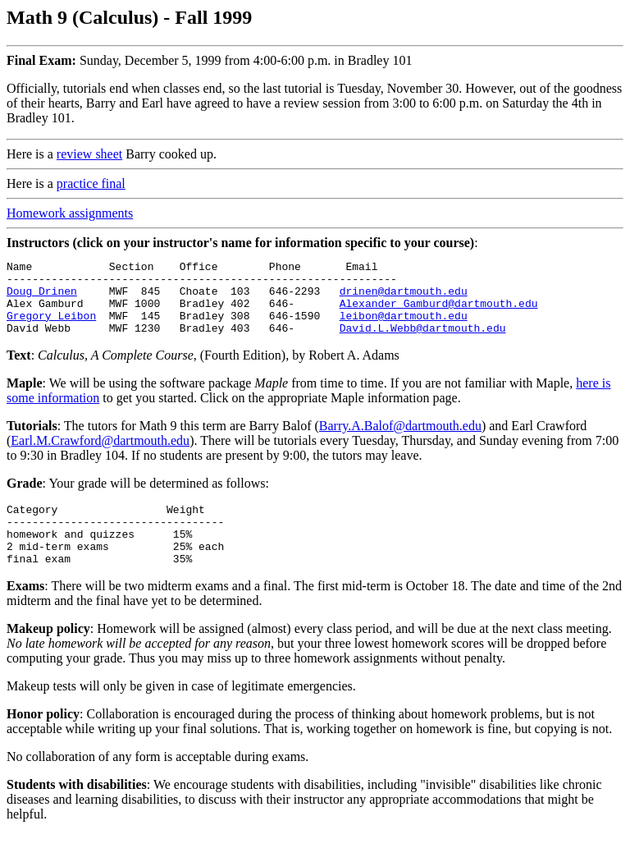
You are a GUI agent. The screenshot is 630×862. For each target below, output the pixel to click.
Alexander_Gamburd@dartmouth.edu (439, 312)
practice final (91, 183)
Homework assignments (70, 213)
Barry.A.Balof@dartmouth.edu (400, 440)
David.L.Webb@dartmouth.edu (423, 342)
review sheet (89, 154)
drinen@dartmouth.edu (404, 298)
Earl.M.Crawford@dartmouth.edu (100, 455)
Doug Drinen (42, 298)
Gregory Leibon (51, 327)
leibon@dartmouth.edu (404, 327)
